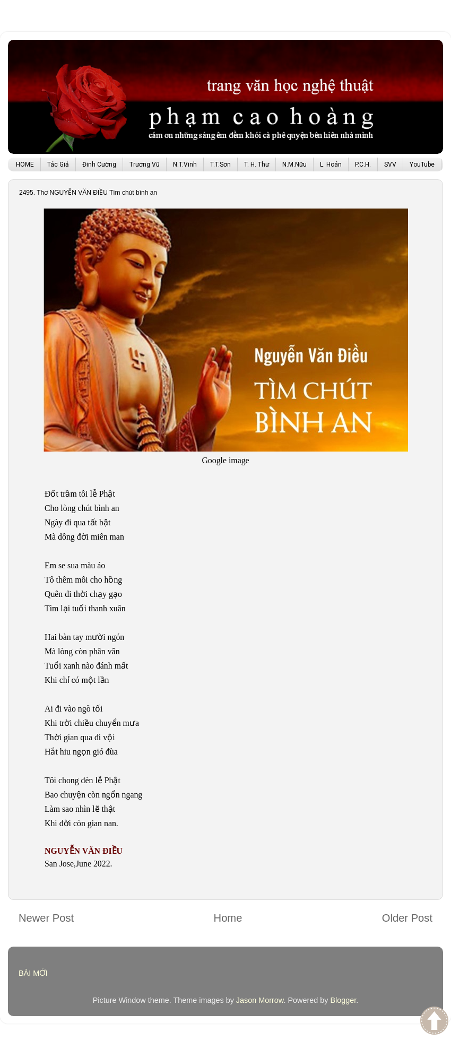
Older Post (407, 918)
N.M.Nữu (294, 164)
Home (228, 918)
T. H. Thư (256, 164)
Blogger (343, 1000)
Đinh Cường (99, 164)
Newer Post (46, 918)
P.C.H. (363, 164)
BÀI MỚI (33, 973)
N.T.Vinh (185, 164)
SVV (390, 164)
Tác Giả (58, 164)
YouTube (422, 164)
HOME (25, 164)
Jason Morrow (260, 1000)
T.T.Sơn (220, 164)
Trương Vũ (144, 164)
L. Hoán (331, 164)
